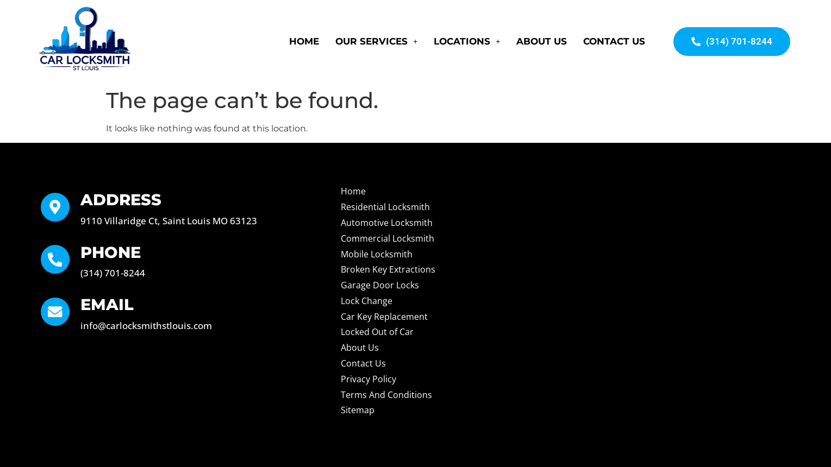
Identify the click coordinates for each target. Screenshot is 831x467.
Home (304, 41)
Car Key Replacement (384, 317)
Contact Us (614, 41)
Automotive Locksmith (387, 223)
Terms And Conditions (386, 395)
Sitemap (357, 410)
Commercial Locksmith (387, 238)
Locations (467, 41)
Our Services (376, 41)
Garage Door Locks (380, 285)
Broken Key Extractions (388, 269)
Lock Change (366, 301)
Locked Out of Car (377, 332)
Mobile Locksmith (377, 254)
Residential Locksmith (385, 207)
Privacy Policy (368, 379)
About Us (541, 41)
